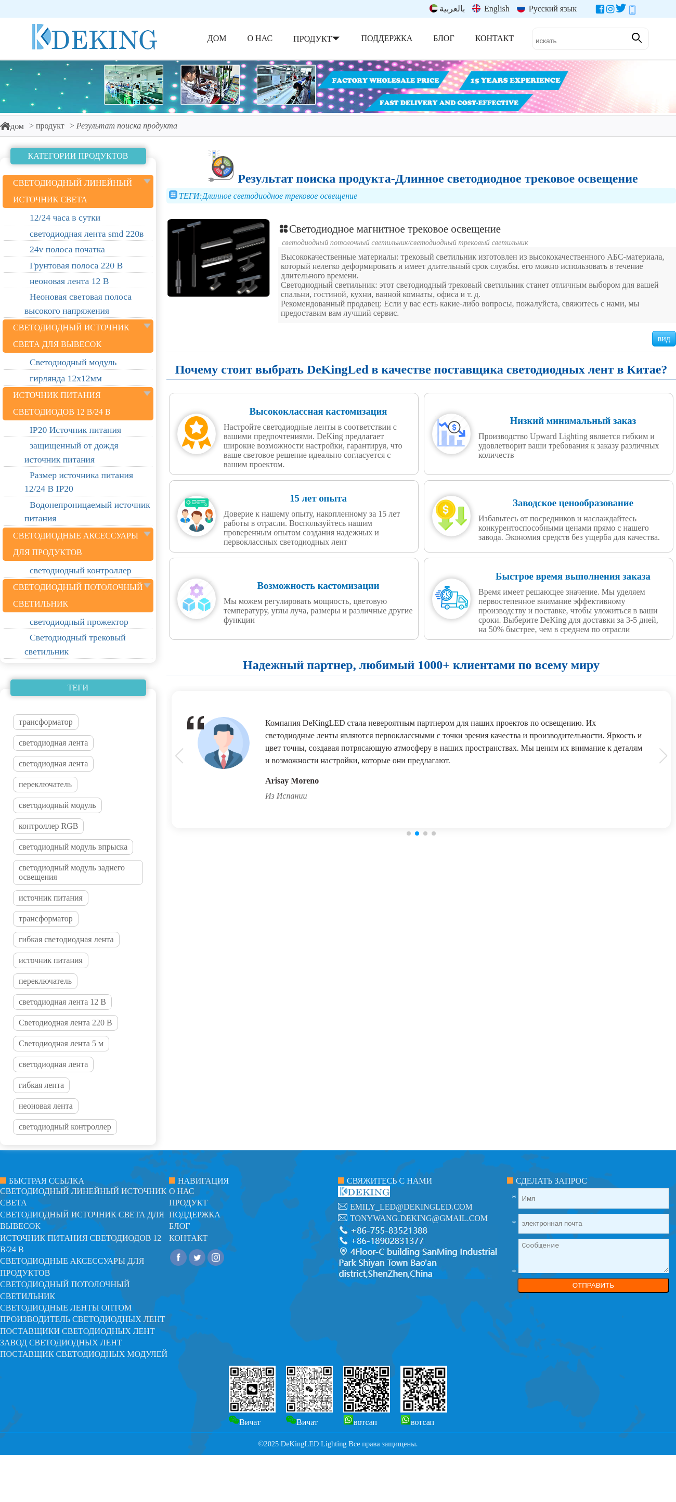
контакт (188, 1238)
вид (664, 338)
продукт (50, 125)
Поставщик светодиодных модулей (83, 1354)
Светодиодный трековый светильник (469, 242)
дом (12, 126)
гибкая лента (41, 1085)
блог (179, 1226)
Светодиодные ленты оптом (66, 1307)
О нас (181, 1191)
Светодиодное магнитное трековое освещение (389, 229)
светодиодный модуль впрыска (73, 846)
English (491, 8)
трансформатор (46, 721)
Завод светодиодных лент (61, 1342)
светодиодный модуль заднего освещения (72, 872)
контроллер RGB (48, 825)
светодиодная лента (53, 742)
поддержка (194, 1214)
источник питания (51, 897)
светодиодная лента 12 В (62, 1001)
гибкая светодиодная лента (66, 939)
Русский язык (547, 8)
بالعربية (447, 8)
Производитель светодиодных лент (82, 1319)
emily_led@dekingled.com (411, 1206)
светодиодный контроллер (65, 1126)
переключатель (45, 784)
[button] (409, 833)
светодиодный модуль (57, 805)
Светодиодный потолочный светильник (345, 242)
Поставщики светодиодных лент (77, 1331)
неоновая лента (46, 1105)
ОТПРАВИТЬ (593, 1285)
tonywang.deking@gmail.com (419, 1218)
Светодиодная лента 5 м (61, 1043)
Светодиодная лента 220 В (65, 1022)
